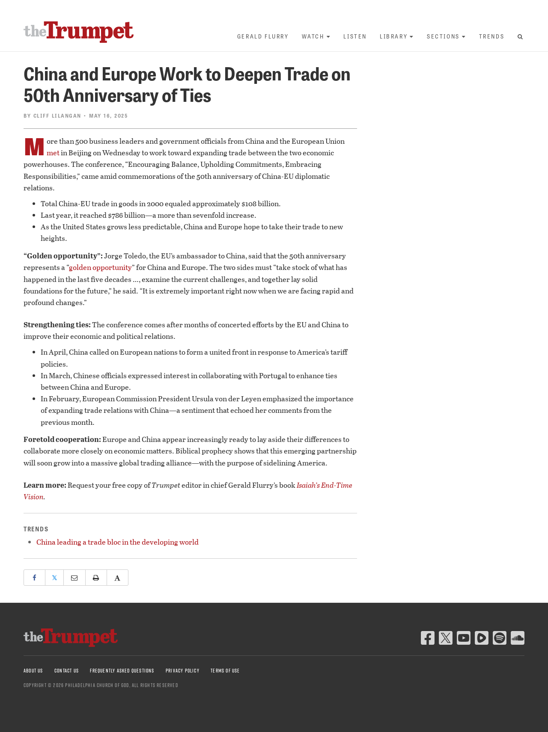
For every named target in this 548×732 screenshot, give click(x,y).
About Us (33, 670)
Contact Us (66, 670)
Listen (355, 36)
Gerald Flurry (263, 36)
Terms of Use (225, 670)
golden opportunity (100, 267)
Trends (492, 36)
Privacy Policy (183, 670)
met (53, 152)
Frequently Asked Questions (122, 670)
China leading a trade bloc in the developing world (117, 541)
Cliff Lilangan (57, 115)
